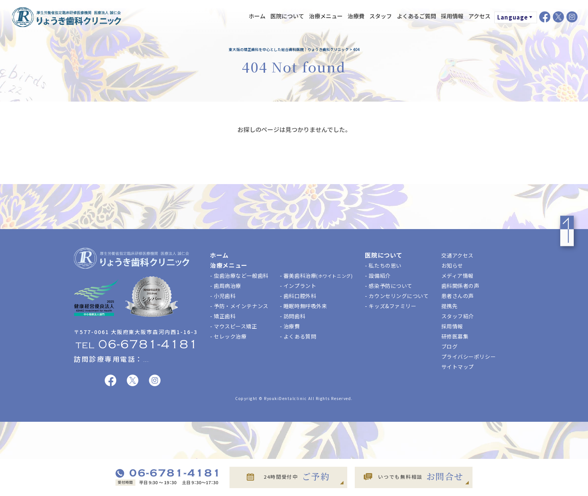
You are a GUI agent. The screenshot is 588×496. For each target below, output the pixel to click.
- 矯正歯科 (223, 316)
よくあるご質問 (416, 16)
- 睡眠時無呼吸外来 (303, 306)
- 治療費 (290, 326)
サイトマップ (457, 366)
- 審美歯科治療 (316, 275)
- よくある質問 (298, 336)
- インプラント (298, 285)
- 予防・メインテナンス (239, 306)
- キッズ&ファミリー (390, 306)
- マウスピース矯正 (233, 326)
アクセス (479, 16)
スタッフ (380, 16)
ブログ (449, 346)
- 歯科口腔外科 (298, 296)
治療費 (356, 16)
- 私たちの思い (383, 265)
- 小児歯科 (223, 296)
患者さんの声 (457, 296)
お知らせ (452, 265)
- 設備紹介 (377, 275)
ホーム (257, 16)
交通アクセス (457, 255)
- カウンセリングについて (397, 296)
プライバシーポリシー (468, 356)
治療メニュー (326, 16)
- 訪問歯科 (292, 316)
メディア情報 (457, 275)
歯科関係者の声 (460, 285)
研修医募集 (455, 336)
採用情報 (452, 16)
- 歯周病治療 (225, 285)
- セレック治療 (228, 336)
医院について (287, 16)
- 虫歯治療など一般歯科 (239, 275)
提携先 (449, 306)
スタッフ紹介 (457, 316)
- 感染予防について (388, 285)
